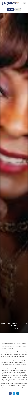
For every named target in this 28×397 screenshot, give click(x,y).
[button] (24, 3)
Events (20, 328)
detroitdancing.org (8, 388)
